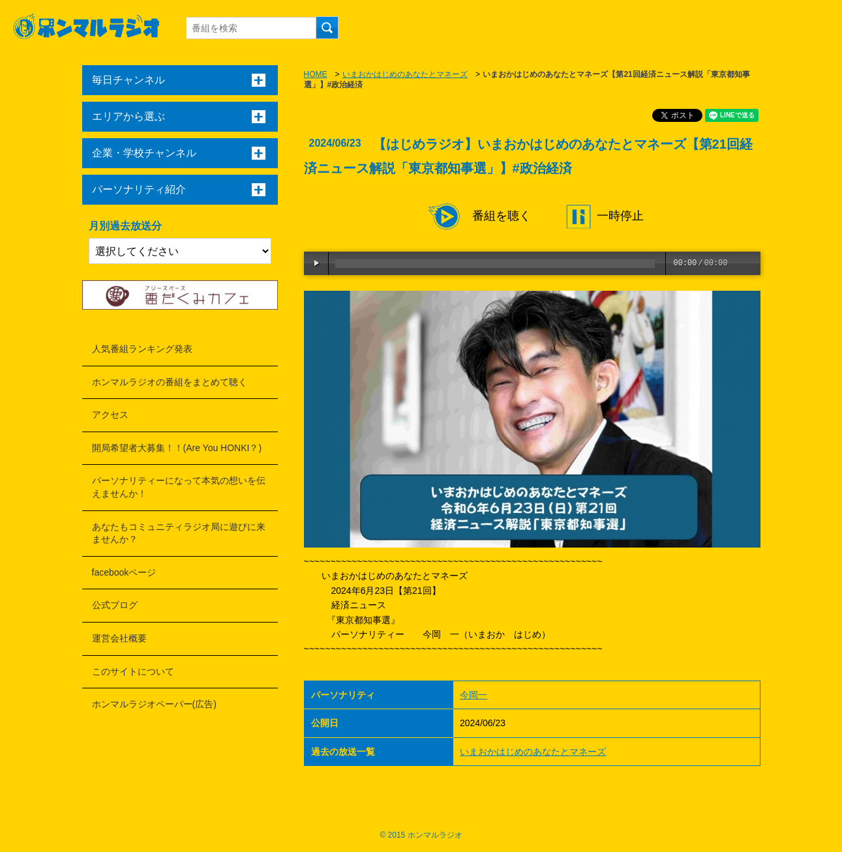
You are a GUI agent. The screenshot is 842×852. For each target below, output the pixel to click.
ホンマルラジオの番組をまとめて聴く (169, 382)
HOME (315, 74)
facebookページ (124, 572)
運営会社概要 (119, 638)
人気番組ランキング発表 (142, 349)
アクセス (110, 414)
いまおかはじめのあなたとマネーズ (405, 74)
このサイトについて (133, 671)
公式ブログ (115, 605)
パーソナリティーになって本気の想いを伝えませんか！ (178, 487)
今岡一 (473, 695)
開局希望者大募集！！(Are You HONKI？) (177, 448)
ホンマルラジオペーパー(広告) (154, 704)
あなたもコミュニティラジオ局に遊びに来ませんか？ (178, 533)
